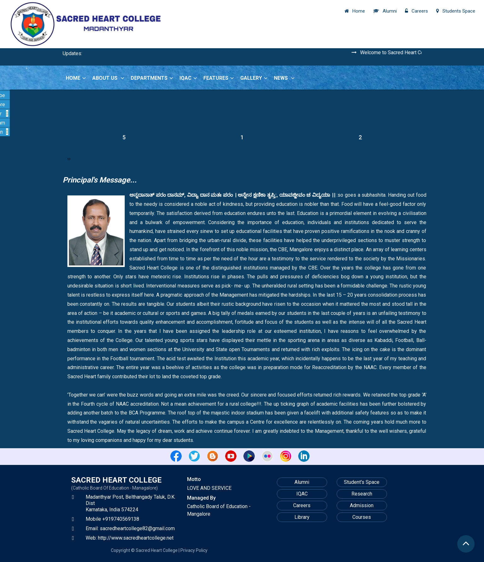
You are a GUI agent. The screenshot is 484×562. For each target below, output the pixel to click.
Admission (361, 505)
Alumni (301, 482)
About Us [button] (108, 78)
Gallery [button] (254, 78)
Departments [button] (152, 78)
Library (302, 517)
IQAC (302, 494)
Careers (301, 505)
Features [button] (218, 78)
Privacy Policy (194, 550)
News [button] (284, 78)
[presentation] (68, 158)
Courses (361, 517)
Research (361, 494)
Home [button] (76, 78)
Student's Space (361, 482)
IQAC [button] (188, 78)
